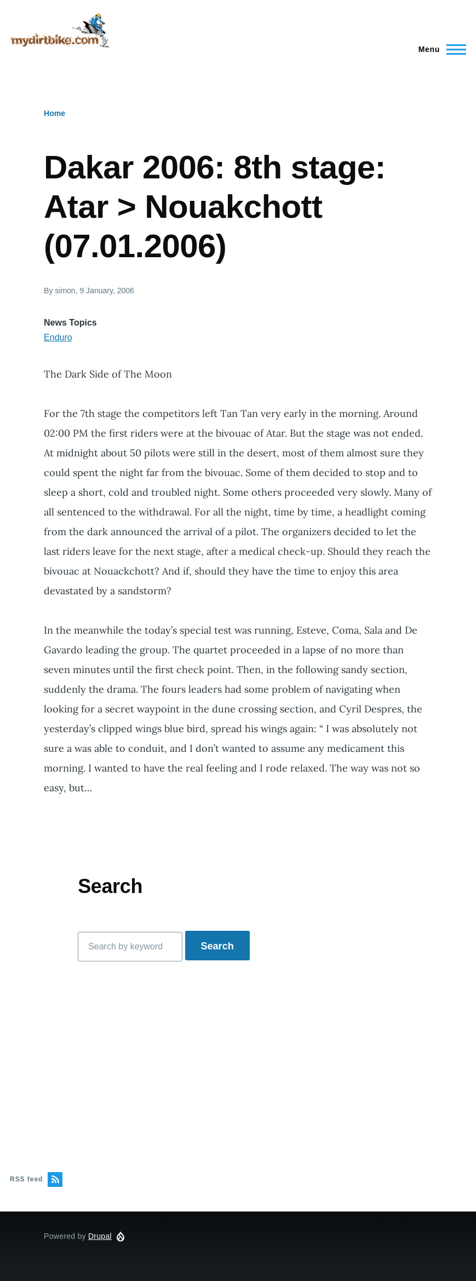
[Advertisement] (238, 1066)
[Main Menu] (439, 49)
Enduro (58, 337)
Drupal (100, 1236)
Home (54, 113)
